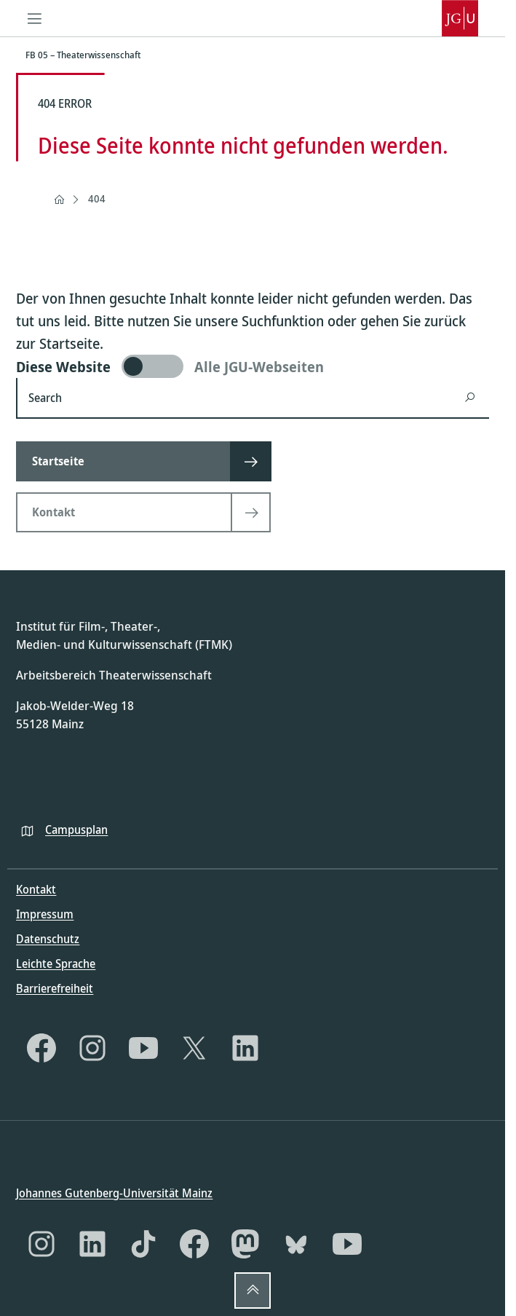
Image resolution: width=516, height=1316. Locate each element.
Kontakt (36, 889)
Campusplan (76, 829)
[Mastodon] (245, 1243)
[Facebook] (41, 1048)
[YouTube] (143, 1048)
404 (97, 198)
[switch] (252, 366)
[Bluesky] (296, 1243)
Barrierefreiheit (54, 988)
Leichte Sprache (55, 964)
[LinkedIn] (245, 1048)
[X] (194, 1048)
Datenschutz (47, 939)
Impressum (45, 914)
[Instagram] (92, 1048)
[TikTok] (143, 1243)
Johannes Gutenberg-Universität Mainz (114, 1192)
